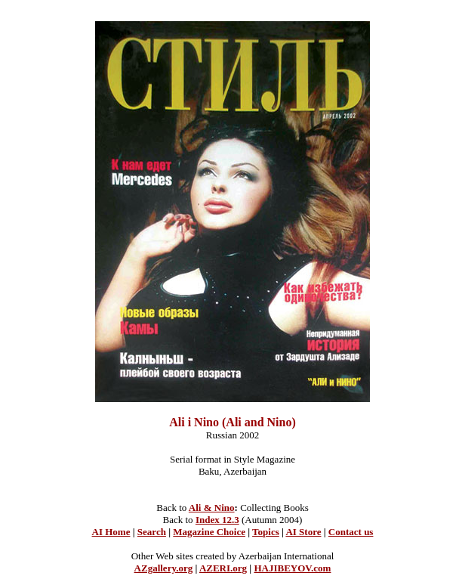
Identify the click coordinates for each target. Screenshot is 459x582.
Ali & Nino (212, 507)
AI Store (303, 531)
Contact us (351, 531)
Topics (265, 531)
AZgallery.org (163, 568)
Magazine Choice (209, 531)
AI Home (111, 531)
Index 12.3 (217, 519)
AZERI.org (223, 568)
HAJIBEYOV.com (292, 568)
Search (151, 531)
